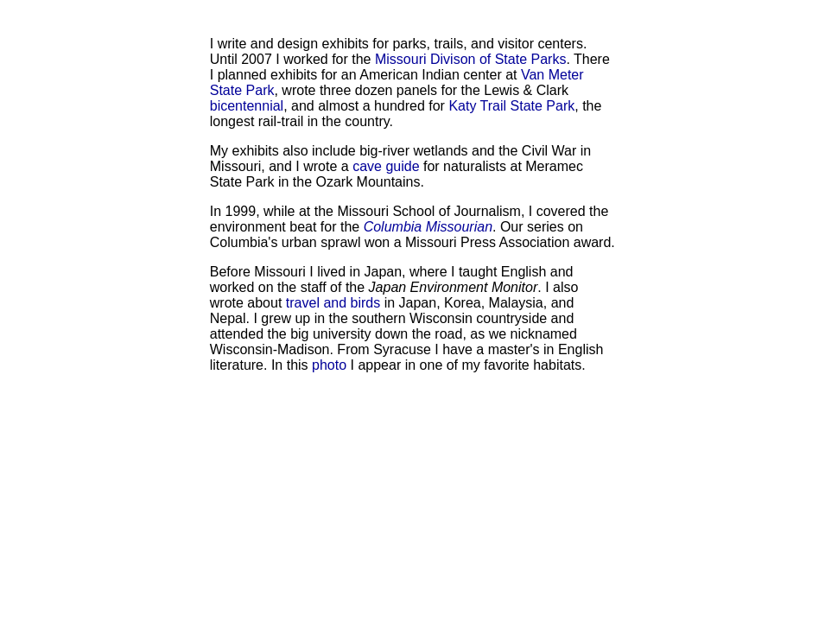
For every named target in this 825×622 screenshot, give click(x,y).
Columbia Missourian (428, 226)
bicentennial (246, 105)
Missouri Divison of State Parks (470, 59)
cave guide (385, 166)
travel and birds (333, 302)
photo (329, 365)
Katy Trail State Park (511, 105)
